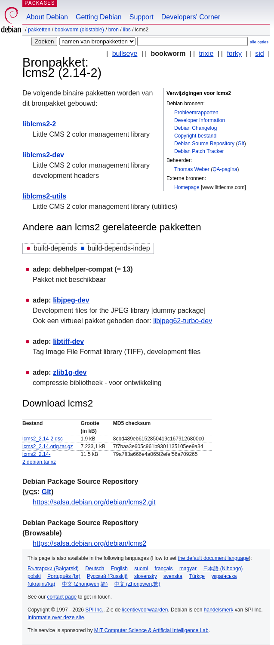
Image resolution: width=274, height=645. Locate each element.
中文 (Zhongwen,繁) (137, 584)
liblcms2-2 (39, 124)
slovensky (145, 576)
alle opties (259, 42)
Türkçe (197, 576)
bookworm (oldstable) (79, 30)
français (164, 569)
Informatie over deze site (56, 617)
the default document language (213, 558)
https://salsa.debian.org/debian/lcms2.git (94, 502)
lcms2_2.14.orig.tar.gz (47, 446)
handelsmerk (219, 610)
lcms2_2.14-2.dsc (42, 439)
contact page (62, 597)
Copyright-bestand (195, 136)
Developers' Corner (190, 17)
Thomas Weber (191, 169)
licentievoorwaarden (145, 610)
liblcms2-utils (44, 196)
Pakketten (39, 30)
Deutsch (94, 569)
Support (141, 17)
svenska (172, 576)
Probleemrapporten (196, 113)
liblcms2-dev (43, 155)
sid (259, 53)
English (119, 569)
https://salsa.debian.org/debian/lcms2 (89, 543)
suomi (141, 569)
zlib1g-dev (69, 372)
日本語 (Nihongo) (223, 569)
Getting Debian (99, 17)
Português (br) (63, 576)
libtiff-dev (68, 341)
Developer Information (199, 120)
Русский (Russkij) (107, 576)
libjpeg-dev (71, 300)
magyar (188, 569)
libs (127, 30)
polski (34, 576)
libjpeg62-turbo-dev (182, 320)
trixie (206, 53)
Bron (113, 30)
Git (240, 144)
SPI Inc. (94, 610)
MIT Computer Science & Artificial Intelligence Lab (151, 630)
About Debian (47, 17)
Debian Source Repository (204, 144)
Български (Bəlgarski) (53, 569)
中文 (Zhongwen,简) (85, 584)
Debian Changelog (195, 128)
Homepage (187, 187)
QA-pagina (224, 169)
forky (234, 53)
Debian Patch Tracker (199, 151)
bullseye (125, 53)
